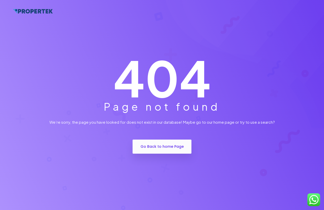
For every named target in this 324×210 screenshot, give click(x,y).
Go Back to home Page (162, 146)
